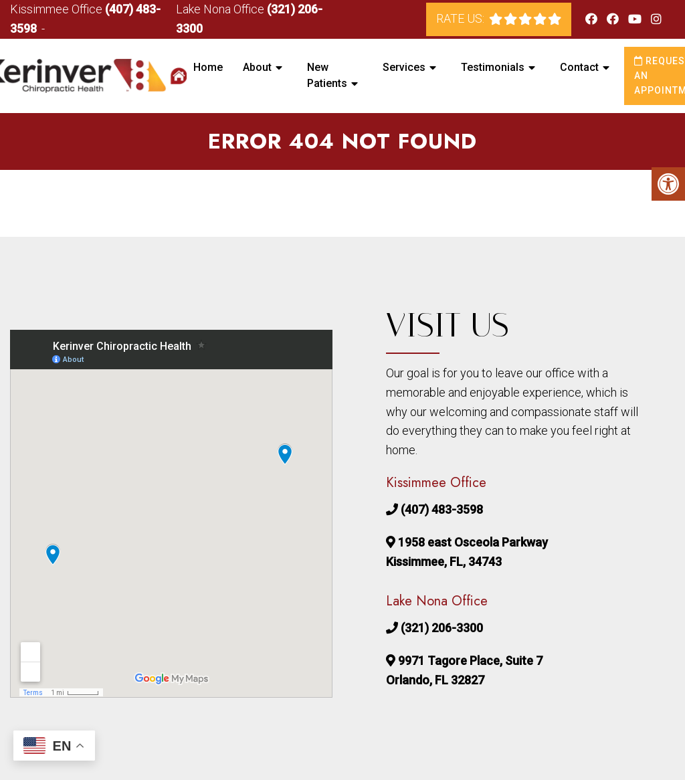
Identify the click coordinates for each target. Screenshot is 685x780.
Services (404, 67)
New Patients (327, 75)
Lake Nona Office (221, 9)
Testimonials (492, 67)
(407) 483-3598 (442, 509)
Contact (579, 67)
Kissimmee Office (57, 9)
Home (208, 67)
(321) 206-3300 (442, 628)
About (257, 67)
